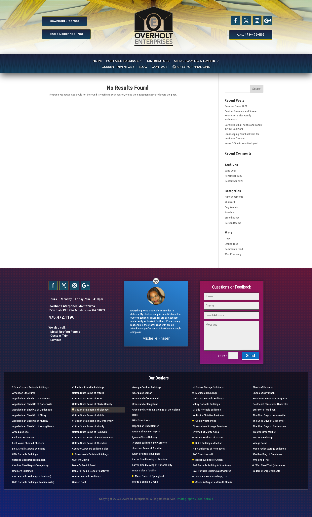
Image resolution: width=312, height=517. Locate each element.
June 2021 (230, 170)
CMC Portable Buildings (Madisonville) (33, 482)
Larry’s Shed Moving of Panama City (152, 465)
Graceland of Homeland (145, 398)
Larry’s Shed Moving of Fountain (150, 459)
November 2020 (233, 176)
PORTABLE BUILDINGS (122, 61)
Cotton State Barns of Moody (88, 426)
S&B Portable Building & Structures (212, 465)
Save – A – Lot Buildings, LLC (211, 476)
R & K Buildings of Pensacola (209, 448)
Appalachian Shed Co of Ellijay (29, 415)
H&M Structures (141, 420)
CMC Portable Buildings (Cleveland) (31, 476)
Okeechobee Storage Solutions (210, 426)
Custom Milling (80, 459)
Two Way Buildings (263, 437)
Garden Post (79, 482)
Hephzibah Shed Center (145, 426)
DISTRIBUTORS (158, 61)
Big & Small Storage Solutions (28, 448)
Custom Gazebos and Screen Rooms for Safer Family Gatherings (241, 115)
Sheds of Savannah (264, 393)
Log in (228, 238)
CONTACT (160, 67)
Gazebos (230, 212)
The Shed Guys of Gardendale (269, 426)
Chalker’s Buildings (22, 471)
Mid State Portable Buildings (208, 398)
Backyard (230, 202)
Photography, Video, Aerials (195, 498)
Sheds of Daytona (263, 387)
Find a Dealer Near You (66, 34)
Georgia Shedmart (142, 393)
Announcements (234, 196)
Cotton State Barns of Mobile (88, 415)
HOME (97, 61)
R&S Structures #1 (203, 454)
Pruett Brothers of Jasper (209, 437)
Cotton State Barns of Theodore (89, 443)
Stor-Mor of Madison (264, 409)
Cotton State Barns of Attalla (88, 393)
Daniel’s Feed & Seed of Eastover (90, 471)
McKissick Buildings (206, 393)
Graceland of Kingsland (145, 404)
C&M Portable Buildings (25, 454)
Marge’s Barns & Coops (145, 481)
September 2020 (234, 181)
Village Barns (260, 443)
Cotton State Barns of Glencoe (92, 409)
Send (250, 355)
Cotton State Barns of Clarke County (92, 404)
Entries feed (231, 244)
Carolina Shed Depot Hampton (29, 459)
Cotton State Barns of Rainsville (89, 432)
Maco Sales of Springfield (149, 476)
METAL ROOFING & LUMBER (194, 61)
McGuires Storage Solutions (208, 387)
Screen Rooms (233, 223)
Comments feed (234, 249)
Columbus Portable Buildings (88, 387)
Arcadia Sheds (20, 432)
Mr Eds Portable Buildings (207, 409)
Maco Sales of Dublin (144, 470)
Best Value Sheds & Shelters (28, 443)
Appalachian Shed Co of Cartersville (32, 404)
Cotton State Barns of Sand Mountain (92, 437)
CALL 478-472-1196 (250, 35)
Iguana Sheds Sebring (144, 437)
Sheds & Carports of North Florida (213, 482)
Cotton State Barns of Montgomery (94, 420)
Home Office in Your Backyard (241, 143)
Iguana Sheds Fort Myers (146, 431)
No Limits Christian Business (208, 415)
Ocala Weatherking (205, 420)
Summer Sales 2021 (236, 106)
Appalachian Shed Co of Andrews (31, 398)
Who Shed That (261, 459)
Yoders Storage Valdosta (266, 471)
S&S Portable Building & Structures (212, 471)
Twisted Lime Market (264, 432)
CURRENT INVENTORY (117, 67)
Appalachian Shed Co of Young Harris (33, 426)
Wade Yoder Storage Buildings (269, 448)
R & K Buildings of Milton (208, 443)
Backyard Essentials (23, 437)
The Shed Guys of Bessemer (268, 420)
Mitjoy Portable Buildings (206, 404)
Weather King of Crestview (267, 454)
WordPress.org (233, 254)
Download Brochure (64, 21)
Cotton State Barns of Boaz (87, 398)
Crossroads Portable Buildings (92, 454)
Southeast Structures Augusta (270, 398)
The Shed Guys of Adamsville (269, 415)
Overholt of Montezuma (206, 432)
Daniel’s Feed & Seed (84, 465)
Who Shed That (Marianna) (270, 465)
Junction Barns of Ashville (147, 448)
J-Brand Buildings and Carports (149, 442)
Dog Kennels (232, 207)
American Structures (23, 393)
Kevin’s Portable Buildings (146, 454)
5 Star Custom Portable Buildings (30, 387)
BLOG (143, 67)
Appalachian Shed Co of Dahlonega (32, 409)
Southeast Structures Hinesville (270, 404)
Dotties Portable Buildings (86, 476)
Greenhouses (232, 217)
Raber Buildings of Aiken (209, 459)
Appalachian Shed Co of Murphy (30, 420)
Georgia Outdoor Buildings (146, 387)
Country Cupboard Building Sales (90, 448)
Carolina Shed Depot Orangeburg (30, 465)
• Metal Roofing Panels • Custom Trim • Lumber (64, 336)
